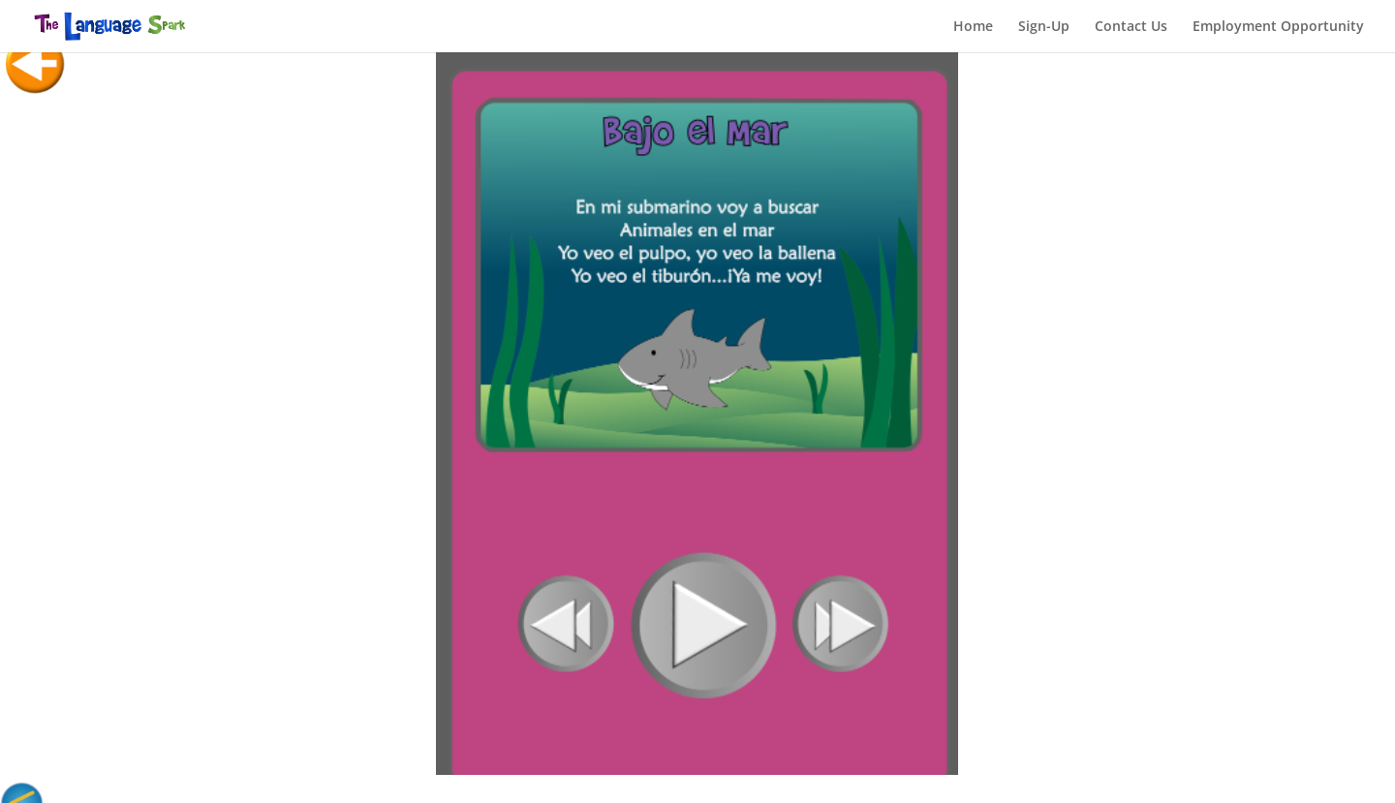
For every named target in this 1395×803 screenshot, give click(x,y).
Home (973, 27)
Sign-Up (1044, 27)
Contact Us (1131, 27)
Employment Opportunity (1278, 27)
